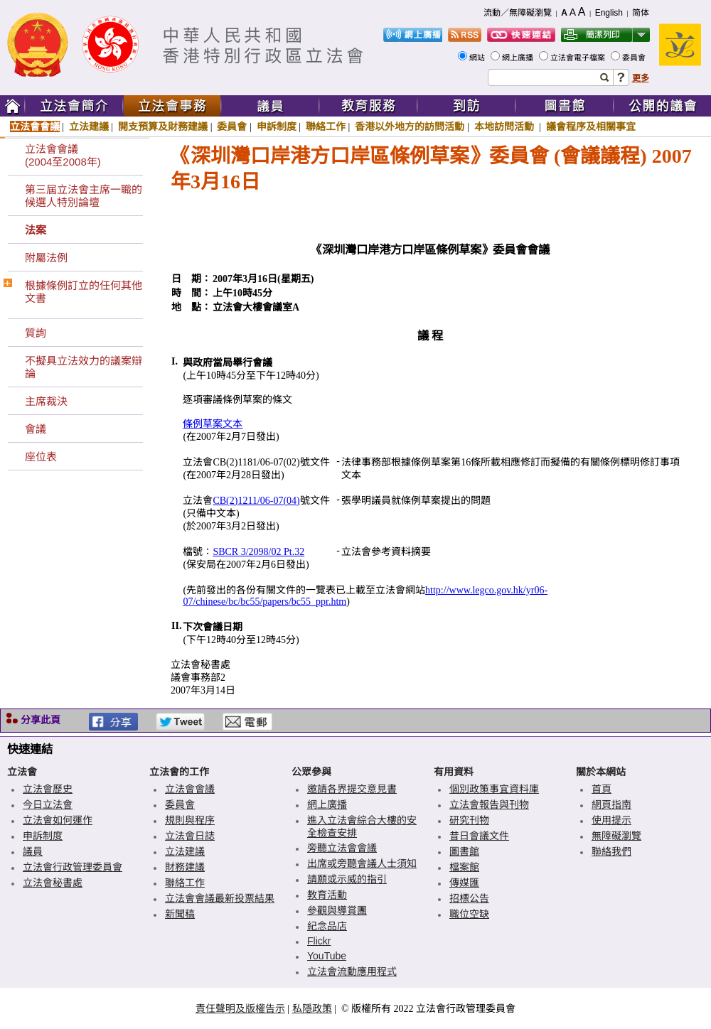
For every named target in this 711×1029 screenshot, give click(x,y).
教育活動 (327, 894)
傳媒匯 (464, 882)
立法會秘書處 (52, 882)
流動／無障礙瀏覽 (517, 13)
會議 (35, 429)
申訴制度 (276, 126)
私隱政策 (312, 1008)
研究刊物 (469, 820)
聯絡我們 (611, 851)
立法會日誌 (190, 835)
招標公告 (469, 898)
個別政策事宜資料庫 (494, 788)
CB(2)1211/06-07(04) (256, 500)
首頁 (601, 788)
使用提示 (611, 820)
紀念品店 (327, 926)
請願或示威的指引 (347, 879)
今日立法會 (48, 804)
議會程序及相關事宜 (591, 126)
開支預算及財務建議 (163, 126)
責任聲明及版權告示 (240, 1008)
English (609, 13)
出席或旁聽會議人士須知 (362, 863)
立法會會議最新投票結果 (219, 898)
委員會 (635, 57)
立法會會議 (35, 126)
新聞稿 (180, 914)
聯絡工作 (326, 126)
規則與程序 (190, 820)
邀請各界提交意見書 (352, 788)
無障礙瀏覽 (616, 835)
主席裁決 (46, 401)
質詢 (35, 333)
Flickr (319, 941)
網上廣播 (518, 57)
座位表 (41, 457)
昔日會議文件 (479, 835)
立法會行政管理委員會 (72, 867)
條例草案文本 (212, 424)
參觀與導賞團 (337, 910)
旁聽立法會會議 (342, 847)
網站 (478, 57)
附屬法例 (46, 258)
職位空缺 (469, 914)
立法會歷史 (48, 788)
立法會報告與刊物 (489, 804)
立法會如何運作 (57, 820)
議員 (33, 851)
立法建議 (89, 126)
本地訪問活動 (505, 126)
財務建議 (185, 867)
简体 (640, 13)
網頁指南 (611, 804)
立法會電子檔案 (578, 57)
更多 (640, 78)
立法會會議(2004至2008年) (63, 155)
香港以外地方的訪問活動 (409, 126)
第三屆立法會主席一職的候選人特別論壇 (83, 195)
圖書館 (464, 851)
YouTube (326, 955)
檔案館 (464, 867)
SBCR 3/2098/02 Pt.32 (258, 551)
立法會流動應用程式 (352, 971)
